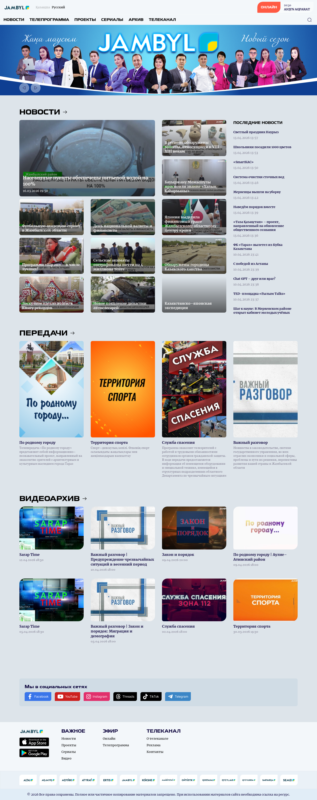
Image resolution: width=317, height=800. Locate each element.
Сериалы (112, 20)
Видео (66, 758)
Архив (136, 20)
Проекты (85, 20)
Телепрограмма (49, 20)
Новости (14, 20)
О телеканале (157, 739)
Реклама (153, 745)
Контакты (155, 752)
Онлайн (109, 739)
